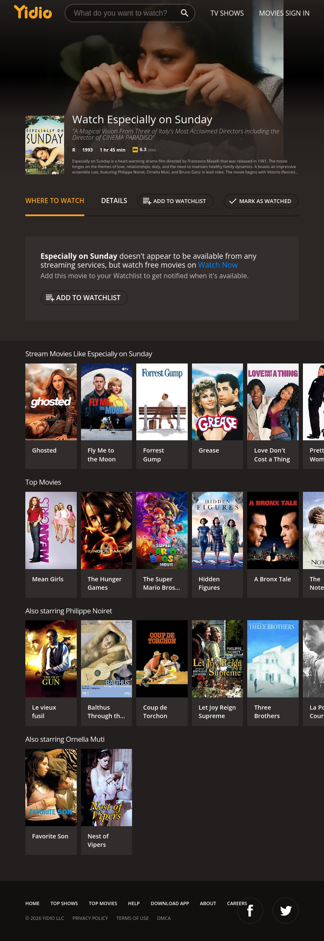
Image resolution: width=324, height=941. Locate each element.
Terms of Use (132, 918)
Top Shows (64, 903)
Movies (271, 13)
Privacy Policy (90, 918)
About (208, 903)
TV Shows (227, 13)
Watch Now (218, 265)
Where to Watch (54, 200)
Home (32, 903)
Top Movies (103, 903)
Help (134, 903)
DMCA (163, 918)
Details (114, 200)
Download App (170, 903)
